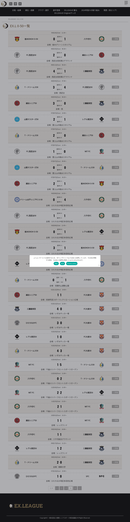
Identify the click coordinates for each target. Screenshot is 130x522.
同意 (56, 263)
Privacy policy (71, 263)
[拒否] (99, 265)
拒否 (62, 263)
